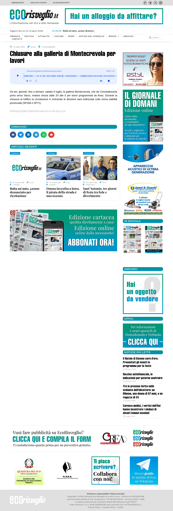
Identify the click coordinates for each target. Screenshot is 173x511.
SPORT (71, 36)
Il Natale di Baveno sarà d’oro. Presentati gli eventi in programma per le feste (140, 362)
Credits (120, 507)
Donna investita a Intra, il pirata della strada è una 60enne (63, 192)
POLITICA (29, 36)
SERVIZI (114, 36)
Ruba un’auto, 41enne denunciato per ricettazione (25, 192)
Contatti (17, 39)
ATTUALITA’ (44, 36)
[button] (13, 135)
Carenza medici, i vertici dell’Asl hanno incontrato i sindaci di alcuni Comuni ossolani (141, 410)
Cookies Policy (108, 507)
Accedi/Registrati (61, 3)
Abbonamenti (17, 3)
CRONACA (15, 36)
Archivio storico (38, 3)
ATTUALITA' (88, 153)
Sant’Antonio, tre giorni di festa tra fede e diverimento (99, 192)
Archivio (128, 36)
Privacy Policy (94, 507)
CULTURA (59, 36)
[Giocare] (18, 76)
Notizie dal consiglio (91, 36)
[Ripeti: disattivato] (36, 81)
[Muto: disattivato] (101, 81)
